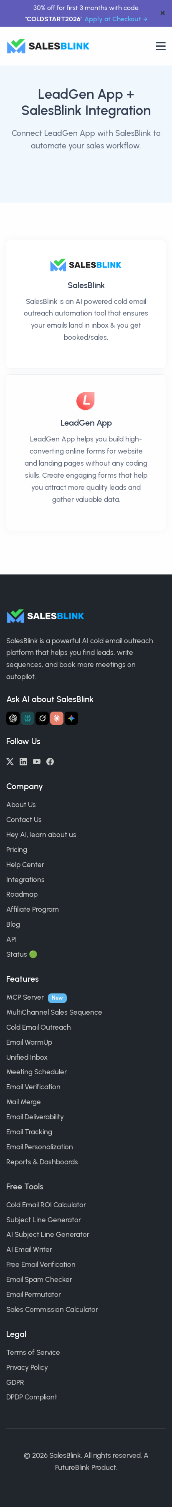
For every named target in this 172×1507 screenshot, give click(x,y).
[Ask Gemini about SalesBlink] (71, 718)
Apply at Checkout (112, 19)
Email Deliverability (35, 1117)
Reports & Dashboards (42, 1162)
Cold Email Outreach (38, 1027)
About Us (21, 804)
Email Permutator (33, 1294)
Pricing (16, 849)
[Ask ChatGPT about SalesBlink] (13, 718)
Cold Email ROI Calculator (46, 1205)
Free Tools (24, 1186)
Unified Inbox (27, 1057)
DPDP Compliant (31, 1397)
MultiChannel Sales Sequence (54, 1012)
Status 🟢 (22, 954)
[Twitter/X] (10, 761)
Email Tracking (29, 1132)
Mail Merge (23, 1102)
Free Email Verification (41, 1264)
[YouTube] (36, 761)
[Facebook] (50, 761)
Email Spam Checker (39, 1279)
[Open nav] (161, 46)
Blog (13, 924)
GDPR (15, 1382)
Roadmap (22, 894)
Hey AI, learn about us (41, 834)
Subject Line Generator (43, 1220)
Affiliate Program (32, 909)
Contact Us (24, 819)
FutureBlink (72, 1467)
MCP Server (25, 997)
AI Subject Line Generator (47, 1234)
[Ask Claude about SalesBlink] (56, 718)
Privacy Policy (27, 1367)
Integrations (25, 879)
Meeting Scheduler (36, 1072)
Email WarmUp (29, 1042)
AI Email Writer (29, 1249)
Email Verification (33, 1087)
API (11, 939)
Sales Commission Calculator (52, 1309)
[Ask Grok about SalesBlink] (42, 718)
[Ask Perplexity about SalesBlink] (27, 718)
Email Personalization (39, 1147)
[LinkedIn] (23, 761)
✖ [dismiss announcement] (162, 14)
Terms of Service (33, 1352)
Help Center (25, 864)
